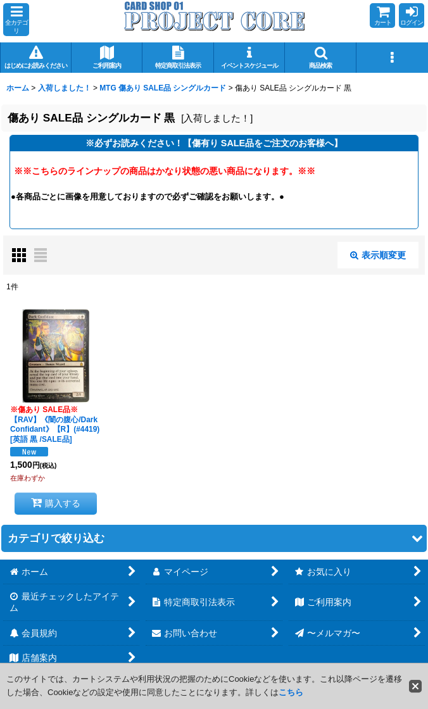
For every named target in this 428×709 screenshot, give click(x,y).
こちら (291, 692)
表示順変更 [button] (378, 255)
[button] (16, 19)
